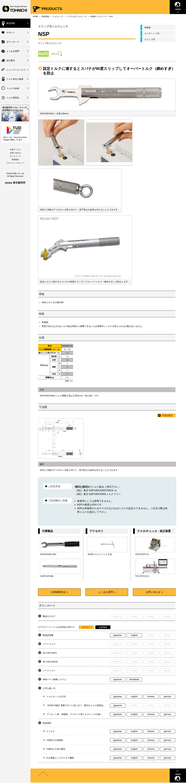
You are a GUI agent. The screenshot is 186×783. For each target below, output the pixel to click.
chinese (150, 696)
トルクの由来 (12, 88)
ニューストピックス (16, 70)
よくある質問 (12, 51)
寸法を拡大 (167, 415)
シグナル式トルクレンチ (77, 16)
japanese (117, 635)
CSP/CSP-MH (46, 576)
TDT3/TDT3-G (142, 554)
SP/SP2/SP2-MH (48, 554)
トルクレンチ (57, 16)
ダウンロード (12, 42)
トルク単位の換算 (14, 79)
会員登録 (103, 627)
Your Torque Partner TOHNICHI (15, 9)
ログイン (86, 627)
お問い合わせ (15, 153)
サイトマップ (15, 156)
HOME (35, 16)
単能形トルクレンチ (98, 16)
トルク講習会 (12, 97)
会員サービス (15, 149)
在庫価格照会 (59, 592)
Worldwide (134, 679)
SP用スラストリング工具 (100, 554)
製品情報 (10, 23)
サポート (10, 32)
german (167, 696)
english (134, 635)
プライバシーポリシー (15, 163)
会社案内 (10, 60)
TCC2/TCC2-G (142, 576)
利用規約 (15, 160)
